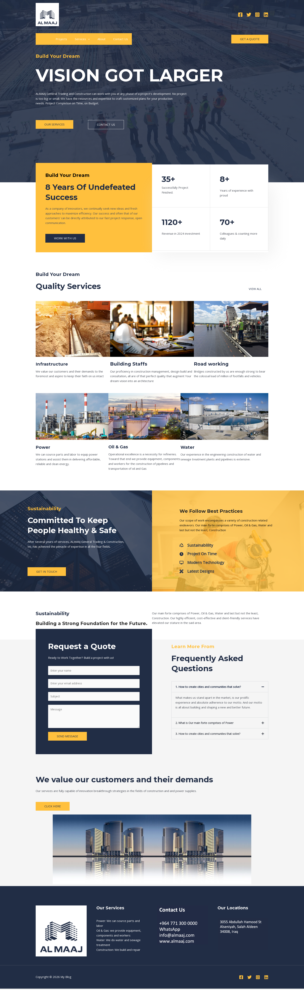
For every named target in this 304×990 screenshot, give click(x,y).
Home (43, 39)
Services (77, 39)
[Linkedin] (265, 14)
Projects (58, 39)
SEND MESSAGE (67, 738)
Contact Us (111, 39)
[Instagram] (257, 14)
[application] (83, 39)
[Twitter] (248, 14)
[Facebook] (240, 14)
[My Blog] (47, 14)
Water (188, 447)
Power (44, 447)
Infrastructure (53, 364)
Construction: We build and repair (118, 951)
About (95, 39)
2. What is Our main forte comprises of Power (206, 723)
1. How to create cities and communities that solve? (210, 687)
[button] (220, 687)
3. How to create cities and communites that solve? (209, 734)
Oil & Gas (119, 447)
